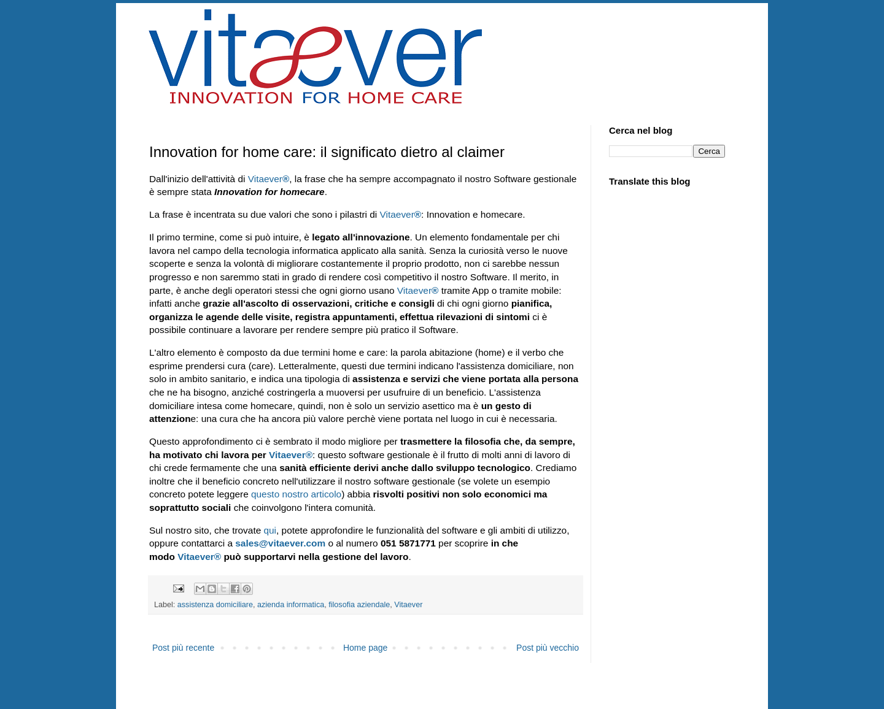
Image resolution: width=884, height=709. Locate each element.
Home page (365, 648)
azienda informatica (290, 604)
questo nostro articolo (295, 494)
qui (270, 530)
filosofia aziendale (359, 604)
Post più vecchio (547, 648)
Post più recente (183, 648)
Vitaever (269, 179)
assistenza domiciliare (215, 604)
